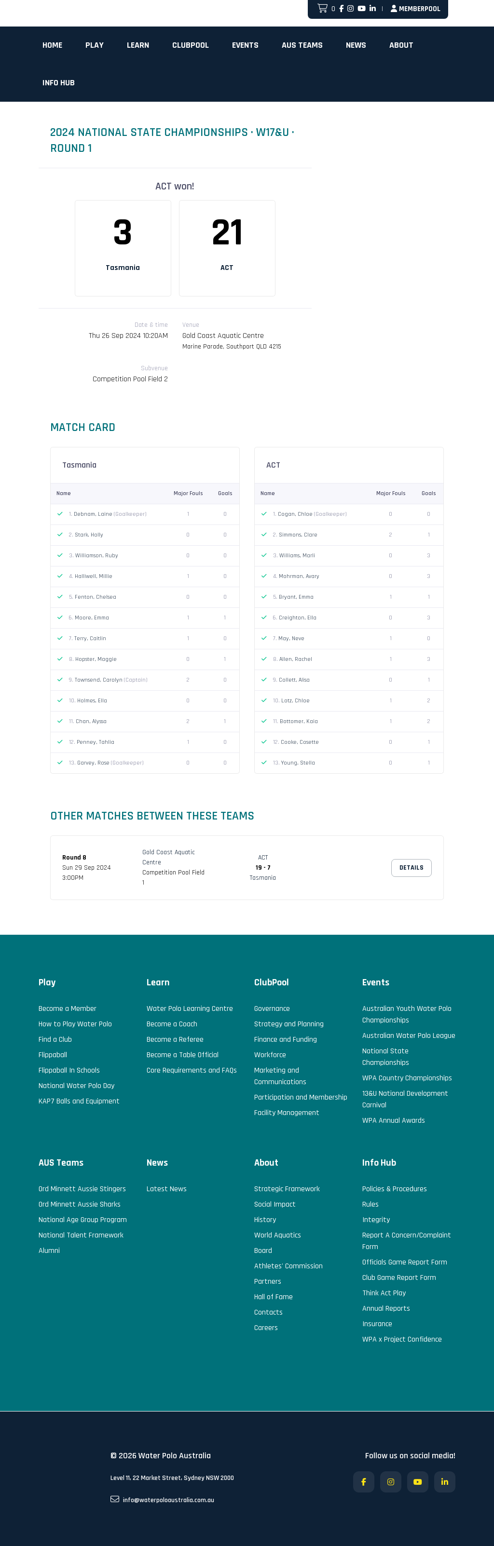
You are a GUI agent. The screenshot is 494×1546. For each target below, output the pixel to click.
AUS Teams (302, 45)
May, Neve (291, 638)
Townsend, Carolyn (99, 680)
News (356, 45)
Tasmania (123, 268)
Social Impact (275, 1204)
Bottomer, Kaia (299, 721)
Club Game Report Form (399, 1278)
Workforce (270, 1055)
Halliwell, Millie (93, 576)
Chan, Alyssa (91, 721)
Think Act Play (384, 1293)
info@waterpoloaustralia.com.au (162, 1500)
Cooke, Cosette (300, 742)
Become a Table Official (183, 1055)
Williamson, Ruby (96, 555)
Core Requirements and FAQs (192, 1070)
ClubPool (190, 45)
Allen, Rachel (295, 659)
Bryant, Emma (296, 597)
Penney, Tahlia (95, 742)
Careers (266, 1328)
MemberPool (415, 8)
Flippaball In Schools (69, 1070)
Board (263, 1251)
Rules (370, 1204)
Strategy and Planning (289, 1024)
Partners (267, 1282)
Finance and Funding (285, 1040)
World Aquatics (277, 1235)
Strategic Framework (287, 1189)
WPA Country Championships (407, 1078)
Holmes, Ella (92, 700)
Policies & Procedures (394, 1189)
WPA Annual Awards (393, 1121)
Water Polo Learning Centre (190, 1009)
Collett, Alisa (294, 680)
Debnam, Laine (94, 514)
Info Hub (58, 82)
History (265, 1220)
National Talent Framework (81, 1235)
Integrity (376, 1220)
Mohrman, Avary (299, 576)
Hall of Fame (273, 1297)
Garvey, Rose (94, 762)
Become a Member (67, 1009)
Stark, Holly (89, 534)
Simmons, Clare (298, 534)
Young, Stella (298, 762)
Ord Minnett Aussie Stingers (82, 1189)
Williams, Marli (297, 555)
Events (245, 45)
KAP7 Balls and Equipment (79, 1101)
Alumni (49, 1251)
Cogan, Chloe (296, 514)
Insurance (377, 1324)
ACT (226, 268)
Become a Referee (175, 1040)
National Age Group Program (83, 1220)
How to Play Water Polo (75, 1024)
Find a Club (55, 1040)
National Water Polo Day (76, 1086)
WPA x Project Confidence (402, 1339)
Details (411, 867)
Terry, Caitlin (90, 638)
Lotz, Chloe (295, 700)
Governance (272, 1009)
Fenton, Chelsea (95, 597)
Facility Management (286, 1113)
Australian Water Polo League (408, 1036)
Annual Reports (386, 1309)
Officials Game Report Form (404, 1262)
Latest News (167, 1189)
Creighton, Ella (297, 617)
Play (94, 45)
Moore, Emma (92, 617)
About (401, 45)
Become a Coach (172, 1024)
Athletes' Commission (288, 1266)
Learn (138, 45)
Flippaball (53, 1055)
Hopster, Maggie (96, 659)
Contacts (268, 1312)
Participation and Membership (300, 1097)
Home (52, 45)
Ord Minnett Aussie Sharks (80, 1204)
